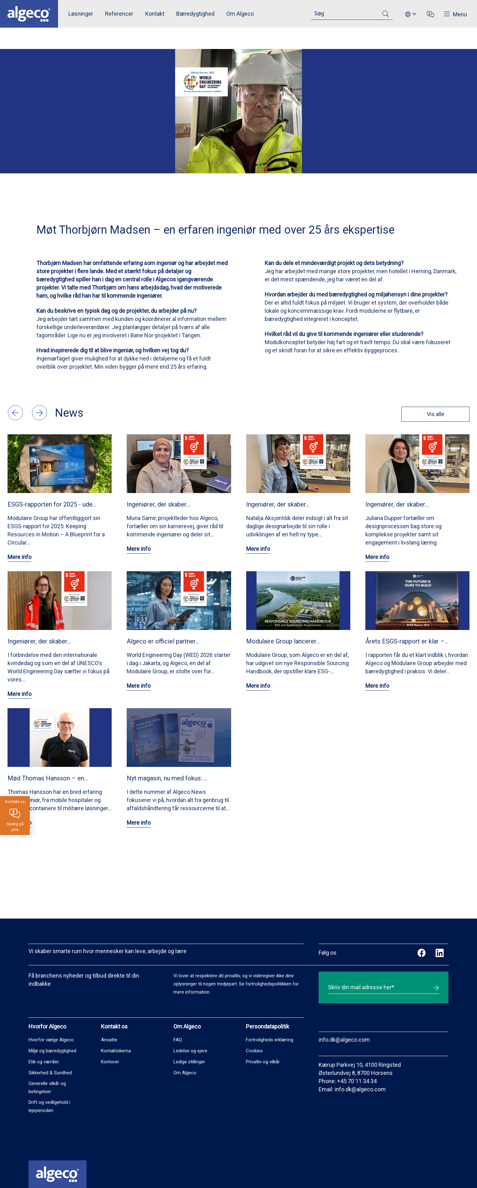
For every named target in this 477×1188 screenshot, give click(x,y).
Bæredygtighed (195, 13)
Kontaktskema (116, 1051)
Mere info (19, 557)
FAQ (177, 1040)
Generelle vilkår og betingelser (47, 1087)
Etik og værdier (44, 1062)
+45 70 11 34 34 (357, 1081)
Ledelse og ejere (190, 1051)
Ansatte (109, 1040)
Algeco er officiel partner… (163, 641)
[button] (16, 418)
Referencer (119, 13)
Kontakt (154, 13)
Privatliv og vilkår (263, 1062)
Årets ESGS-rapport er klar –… (406, 641)
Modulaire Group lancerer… (283, 641)
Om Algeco (240, 13)
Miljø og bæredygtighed (52, 1051)
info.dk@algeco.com (344, 1039)
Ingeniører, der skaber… (158, 504)
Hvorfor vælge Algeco (51, 1040)
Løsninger (80, 13)
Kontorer (110, 1062)
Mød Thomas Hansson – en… (48, 778)
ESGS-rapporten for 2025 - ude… (52, 504)
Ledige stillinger (189, 1062)
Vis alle (435, 414)
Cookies (254, 1051)
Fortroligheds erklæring (269, 1040)
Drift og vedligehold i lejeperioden (49, 1106)
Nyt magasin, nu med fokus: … (167, 778)
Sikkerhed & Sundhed (50, 1073)
